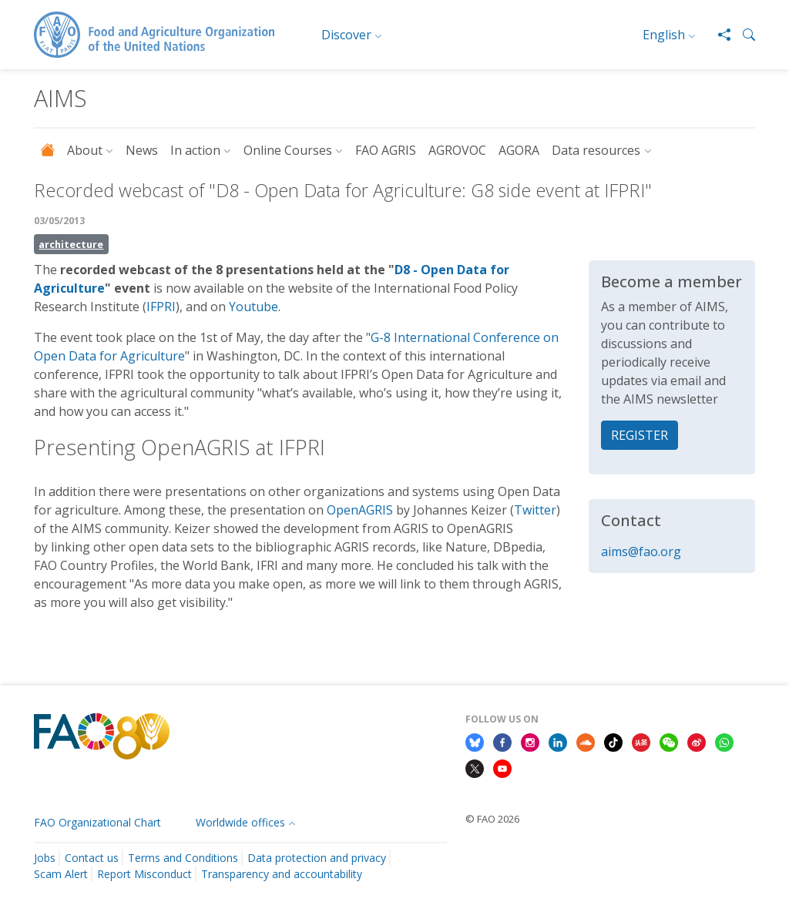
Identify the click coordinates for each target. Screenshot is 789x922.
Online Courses (287, 150)
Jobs (44, 857)
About (84, 150)
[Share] (718, 34)
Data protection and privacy (316, 857)
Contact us (92, 857)
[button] (742, 34)
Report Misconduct (144, 874)
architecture (71, 244)
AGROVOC (457, 150)
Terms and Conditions (183, 857)
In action (195, 150)
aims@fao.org (641, 551)
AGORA (519, 150)
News (142, 150)
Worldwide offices (240, 822)
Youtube (253, 306)
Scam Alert (61, 874)
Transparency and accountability (281, 874)
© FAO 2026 (492, 819)
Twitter (535, 509)
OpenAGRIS (360, 509)
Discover (346, 34)
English (664, 34)
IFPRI (161, 306)
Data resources (596, 150)
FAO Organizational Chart (97, 822)
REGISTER (639, 435)
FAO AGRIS (385, 150)
